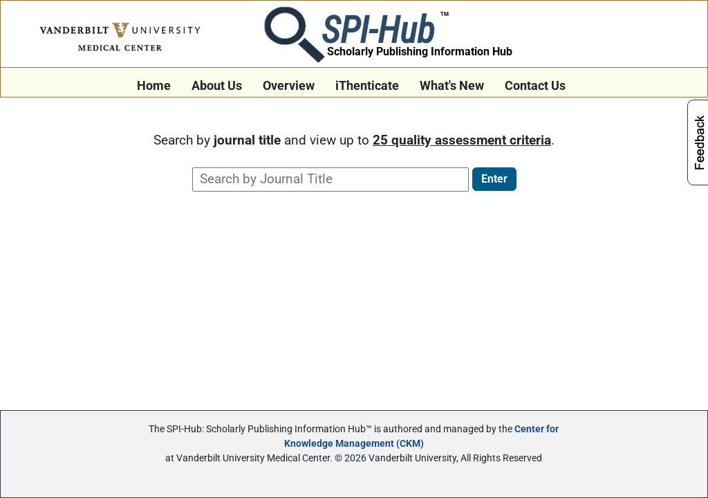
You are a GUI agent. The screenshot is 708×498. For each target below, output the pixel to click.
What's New (452, 86)
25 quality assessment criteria (462, 140)
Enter (494, 178)
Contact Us (535, 86)
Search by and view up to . (354, 140)
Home (154, 86)
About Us (217, 86)
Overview (289, 86)
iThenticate (367, 86)
